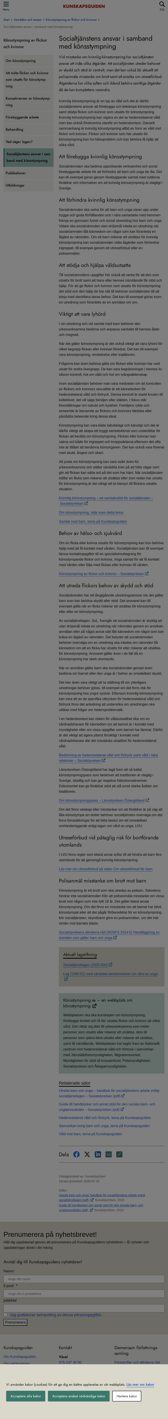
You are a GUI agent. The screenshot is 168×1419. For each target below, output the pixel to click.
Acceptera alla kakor (25, 1396)
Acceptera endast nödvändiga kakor (78, 1396)
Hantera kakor (127, 1396)
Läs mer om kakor (140, 1384)
